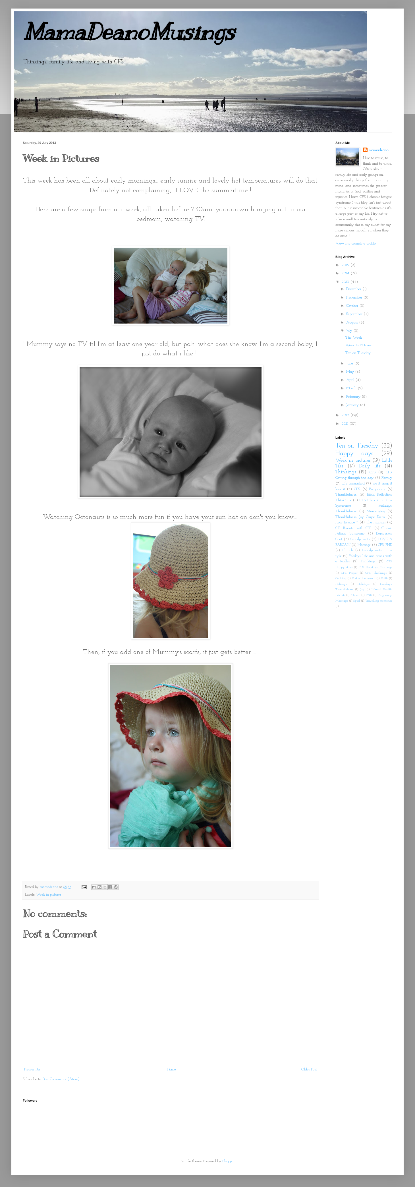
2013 (346, 282)
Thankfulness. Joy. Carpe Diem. (360, 517)
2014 (346, 273)
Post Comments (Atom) (61, 1079)
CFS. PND (385, 545)
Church (348, 550)
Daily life (370, 466)
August (352, 322)
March (352, 388)
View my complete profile (355, 243)
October (352, 306)
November (354, 297)
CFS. (357, 489)
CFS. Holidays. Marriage (375, 567)
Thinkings (345, 472)
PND (369, 595)
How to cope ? (346, 522)
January (353, 405)
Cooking (340, 578)
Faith (384, 578)
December (354, 289)
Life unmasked (353, 483)
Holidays (341, 584)
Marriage (364, 545)
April (350, 380)
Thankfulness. (346, 494)
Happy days (354, 453)
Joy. (362, 589)
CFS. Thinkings (376, 573)
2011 (345, 424)
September (355, 314)
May (350, 372)
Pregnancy (377, 489)
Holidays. (364, 584)
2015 (346, 265)
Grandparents (360, 539)
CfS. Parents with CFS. (353, 528)
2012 (346, 415)
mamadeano (378, 150)
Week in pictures (48, 894)
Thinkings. (368, 561)
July (349, 331)
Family (386, 478)
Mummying (375, 511)
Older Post (309, 1069)
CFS (372, 472)
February (354, 397)
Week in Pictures (358, 345)
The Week (353, 337)
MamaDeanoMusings (129, 32)
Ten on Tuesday (358, 353)
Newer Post (33, 1069)
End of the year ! (363, 578)
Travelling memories (378, 600)
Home (171, 1069)
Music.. (355, 595)
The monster (375, 522)
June (350, 363)
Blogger (228, 1161)
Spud (356, 600)
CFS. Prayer (349, 573)
